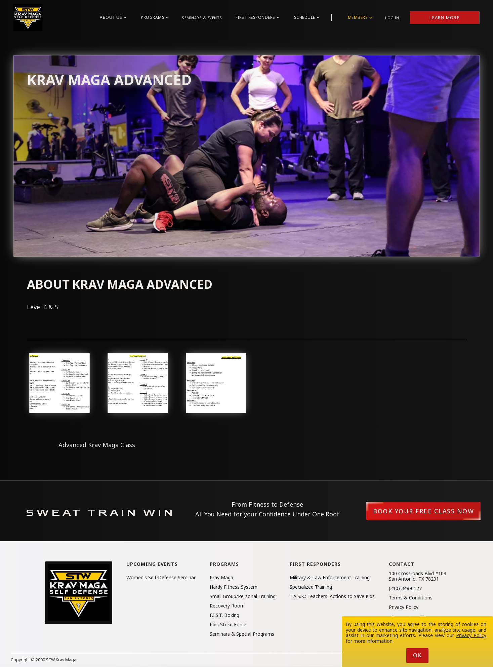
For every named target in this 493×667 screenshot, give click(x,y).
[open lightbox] (59, 383)
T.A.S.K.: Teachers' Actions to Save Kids (332, 596)
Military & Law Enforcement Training (330, 577)
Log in (392, 17)
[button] (113, 17)
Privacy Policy (403, 607)
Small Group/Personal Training (243, 596)
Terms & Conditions (411, 597)
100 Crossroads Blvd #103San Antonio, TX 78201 (417, 576)
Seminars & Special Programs (242, 634)
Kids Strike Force (228, 624)
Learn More (444, 17)
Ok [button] (417, 655)
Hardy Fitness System (233, 587)
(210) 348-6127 (405, 588)
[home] (27, 17)
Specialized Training (311, 587)
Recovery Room (227, 606)
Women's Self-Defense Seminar (161, 577)
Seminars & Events (202, 17)
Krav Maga (221, 577)
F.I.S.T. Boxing (224, 615)
